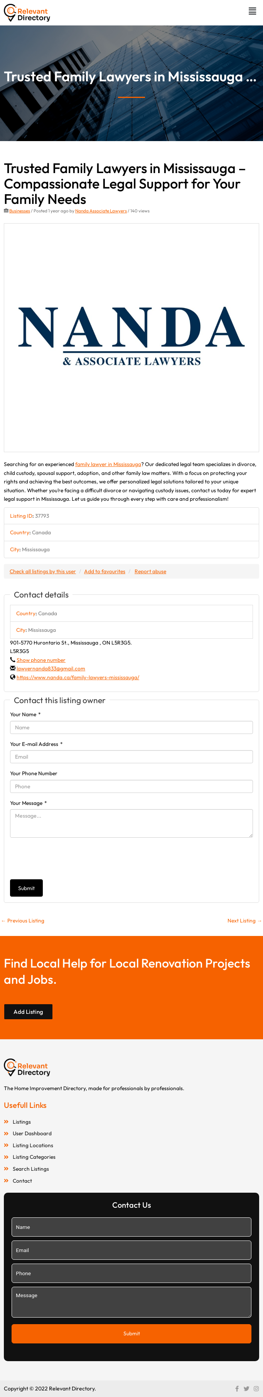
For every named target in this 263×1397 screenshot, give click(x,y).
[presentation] (68, 858)
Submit (26, 888)
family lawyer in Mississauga (108, 464)
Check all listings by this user (43, 571)
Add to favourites (104, 571)
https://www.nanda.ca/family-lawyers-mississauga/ (78, 677)
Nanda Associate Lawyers (101, 211)
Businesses (19, 211)
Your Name (25, 714)
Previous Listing (22, 920)
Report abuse (150, 571)
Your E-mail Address (36, 744)
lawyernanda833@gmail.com (51, 668)
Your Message (28, 802)
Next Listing (245, 920)
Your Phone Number (33, 773)
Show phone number (41, 659)
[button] (252, 11)
